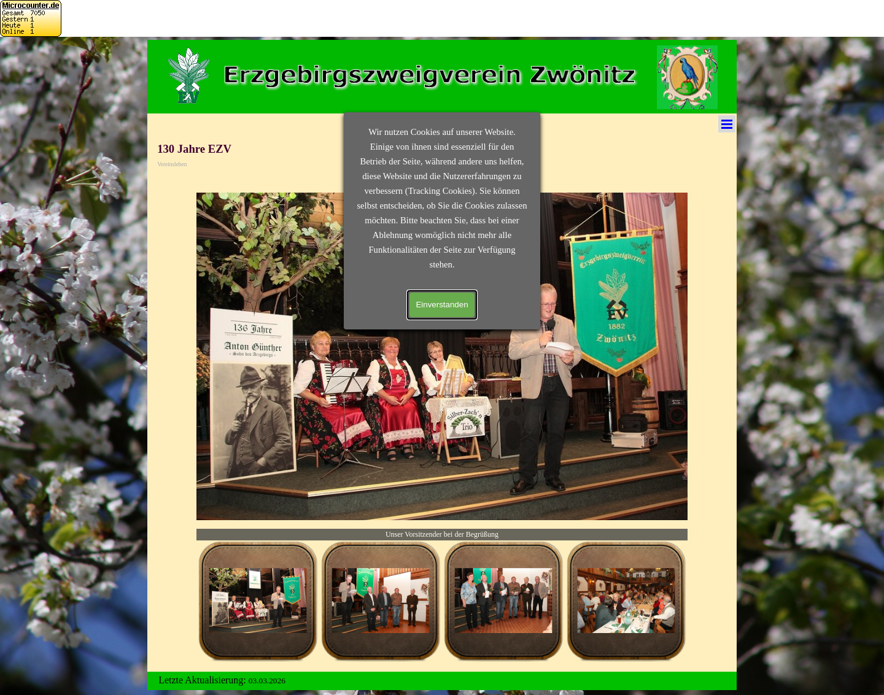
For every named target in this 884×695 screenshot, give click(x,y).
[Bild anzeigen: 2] (380, 601)
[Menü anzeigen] (726, 123)
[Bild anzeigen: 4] (626, 601)
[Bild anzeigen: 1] (257, 601)
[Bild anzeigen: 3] (503, 601)
